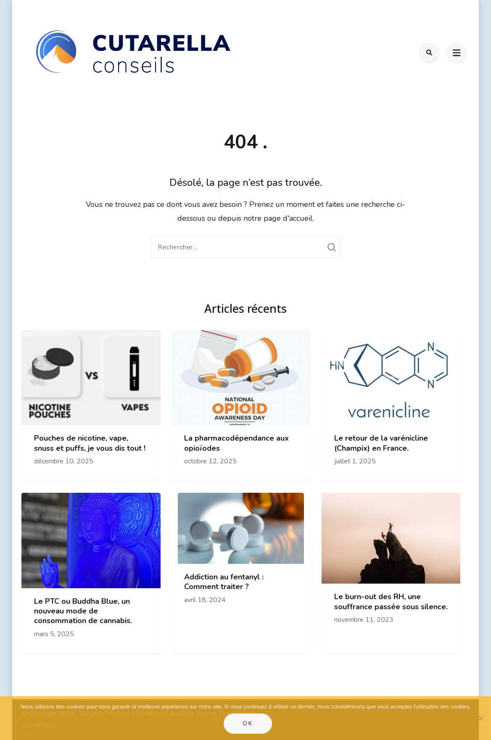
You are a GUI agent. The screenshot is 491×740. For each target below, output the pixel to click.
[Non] (480, 718)
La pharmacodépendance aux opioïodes (236, 443)
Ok (248, 723)
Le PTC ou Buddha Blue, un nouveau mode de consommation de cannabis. (83, 611)
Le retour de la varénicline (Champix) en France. (381, 443)
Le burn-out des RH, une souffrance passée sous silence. (391, 601)
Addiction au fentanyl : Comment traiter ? (224, 582)
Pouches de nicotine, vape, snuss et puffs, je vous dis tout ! (89, 443)
